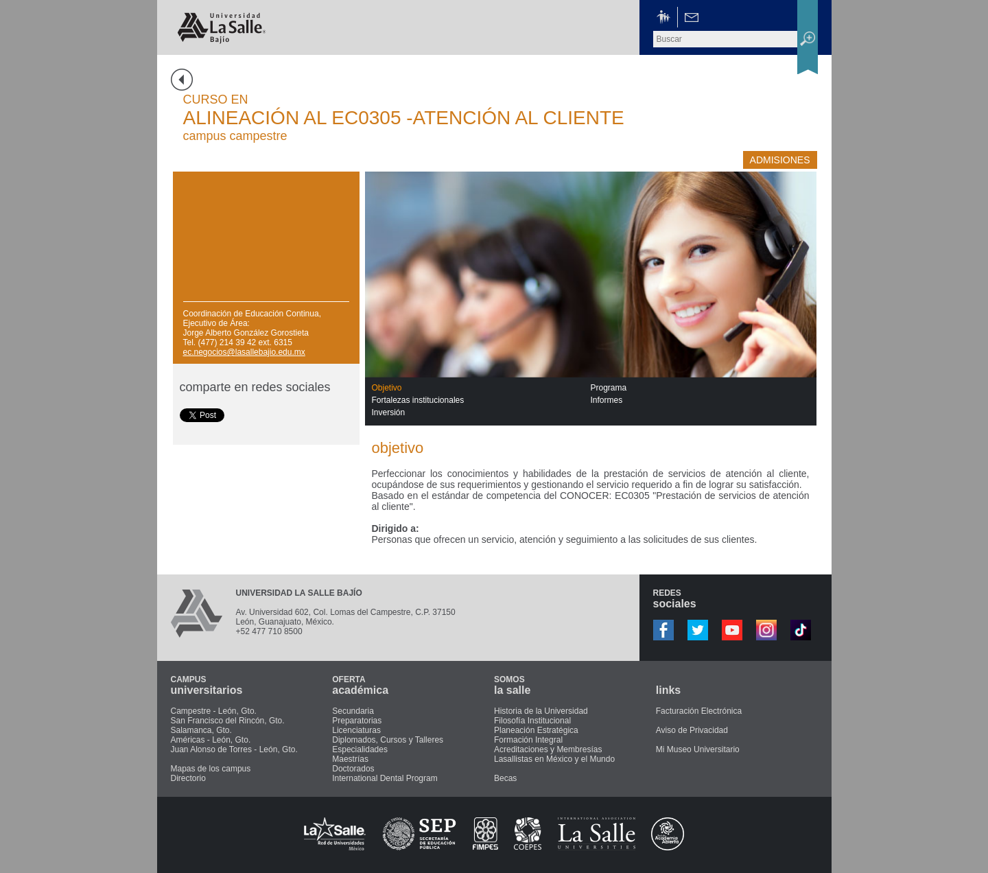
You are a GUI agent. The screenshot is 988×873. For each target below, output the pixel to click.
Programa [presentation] (609, 388)
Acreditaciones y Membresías (548, 749)
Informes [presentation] (607, 400)
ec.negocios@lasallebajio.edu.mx (244, 352)
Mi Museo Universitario (698, 749)
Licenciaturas (356, 730)
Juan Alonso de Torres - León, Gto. (234, 749)
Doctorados (353, 768)
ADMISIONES (780, 159)
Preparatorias (356, 720)
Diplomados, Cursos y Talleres (387, 740)
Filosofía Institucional (532, 720)
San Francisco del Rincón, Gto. (228, 720)
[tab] (481, 388)
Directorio (188, 778)
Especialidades (360, 749)
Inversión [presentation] (388, 412)
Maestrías (350, 759)
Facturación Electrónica (699, 711)
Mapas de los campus (211, 768)
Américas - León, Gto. (211, 740)
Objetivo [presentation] (387, 388)
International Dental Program (384, 778)
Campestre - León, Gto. (214, 711)
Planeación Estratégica (536, 730)
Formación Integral (528, 740)
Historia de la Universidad (541, 711)
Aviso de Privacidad (692, 730)
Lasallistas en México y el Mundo (554, 759)
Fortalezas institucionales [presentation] (418, 400)
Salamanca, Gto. (201, 730)
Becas (505, 778)
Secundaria (353, 711)
